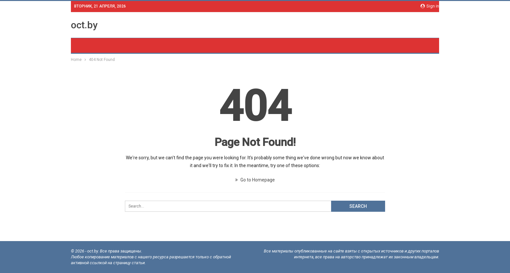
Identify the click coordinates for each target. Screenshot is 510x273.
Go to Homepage (255, 179)
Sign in (430, 6)
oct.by (84, 25)
